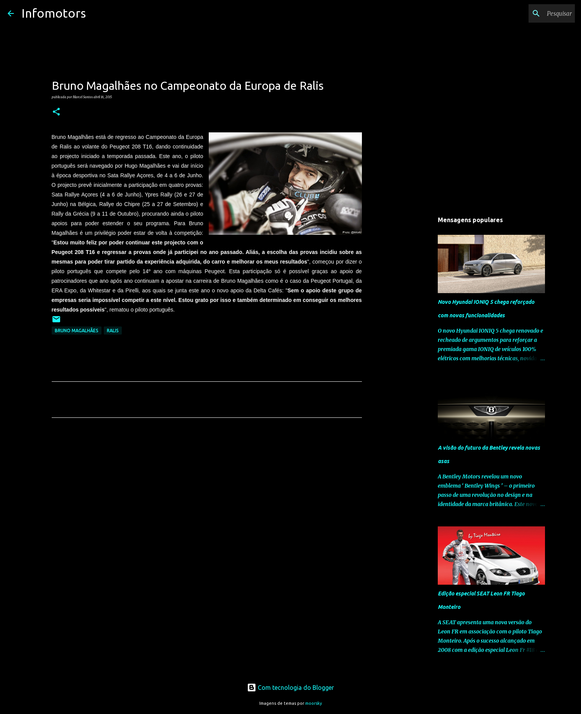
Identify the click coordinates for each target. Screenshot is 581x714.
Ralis (113, 330)
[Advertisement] (206, 495)
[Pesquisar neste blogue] (534, 13)
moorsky (313, 703)
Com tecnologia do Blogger (290, 687)
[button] (56, 112)
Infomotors (53, 13)
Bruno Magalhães (76, 330)
